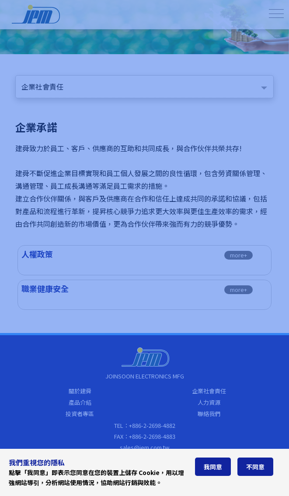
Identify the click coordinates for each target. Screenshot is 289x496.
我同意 (213, 466)
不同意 (255, 466)
